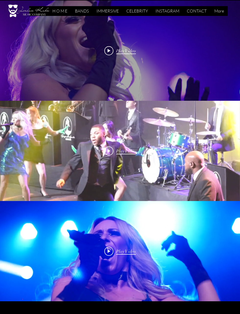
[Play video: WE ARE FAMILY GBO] (120, 251)
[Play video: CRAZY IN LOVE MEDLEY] (120, 151)
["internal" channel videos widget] (120, 50)
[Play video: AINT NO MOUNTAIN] (120, 51)
